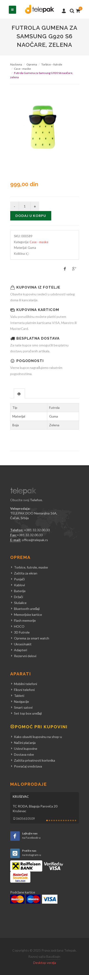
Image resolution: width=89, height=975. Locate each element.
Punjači (19, 579)
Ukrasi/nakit (23, 644)
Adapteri (20, 650)
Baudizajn (53, 956)
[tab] (19, 393)
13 (75, 820)
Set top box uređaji (28, 713)
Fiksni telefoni (24, 690)
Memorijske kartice (28, 615)
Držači (18, 597)
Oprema (31, 64)
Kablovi (19, 585)
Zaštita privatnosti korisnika (34, 760)
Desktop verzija (44, 963)
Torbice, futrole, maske (31, 567)
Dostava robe (24, 754)
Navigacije (21, 701)
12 (73, 820)
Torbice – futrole (51, 64)
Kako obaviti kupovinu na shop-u (38, 737)
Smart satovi (23, 707)
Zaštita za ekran (25, 573)
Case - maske (22, 68)
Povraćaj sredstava (28, 766)
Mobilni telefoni (25, 684)
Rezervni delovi (25, 656)
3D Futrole (22, 632)
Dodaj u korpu (30, 216)
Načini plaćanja (25, 743)
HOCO (19, 626)
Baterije (20, 591)
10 (68, 820)
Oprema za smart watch (31, 638)
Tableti (19, 696)
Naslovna (16, 64)
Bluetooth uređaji (27, 609)
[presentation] (19, 393)
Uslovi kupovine (25, 748)
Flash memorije (25, 620)
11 (70, 820)
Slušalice (20, 603)
